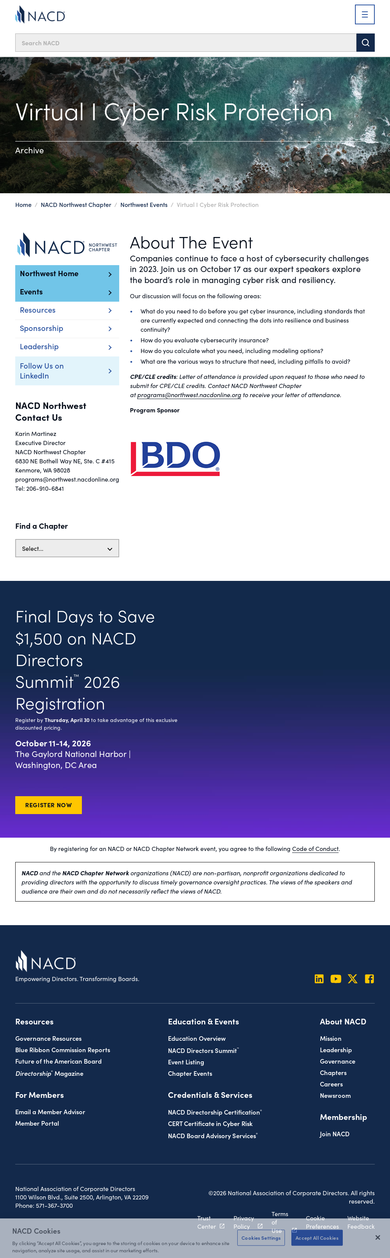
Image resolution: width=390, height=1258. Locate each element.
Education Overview (197, 1038)
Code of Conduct (315, 848)
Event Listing (186, 1061)
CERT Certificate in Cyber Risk (210, 1123)
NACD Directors (203, 1050)
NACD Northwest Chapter (76, 204)
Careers (331, 1083)
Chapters (333, 1072)
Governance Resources (48, 1038)
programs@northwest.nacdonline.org (189, 394)
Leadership (336, 1049)
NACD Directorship (215, 1111)
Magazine (49, 1073)
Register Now (48, 804)
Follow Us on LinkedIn (56, 370)
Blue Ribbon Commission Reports (62, 1049)
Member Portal (37, 1122)
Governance (337, 1060)
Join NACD (335, 1133)
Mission (331, 1038)
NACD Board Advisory (213, 1135)
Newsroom (335, 1095)
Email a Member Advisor (50, 1111)
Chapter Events (190, 1073)
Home (23, 204)
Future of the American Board (58, 1060)
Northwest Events (144, 204)
